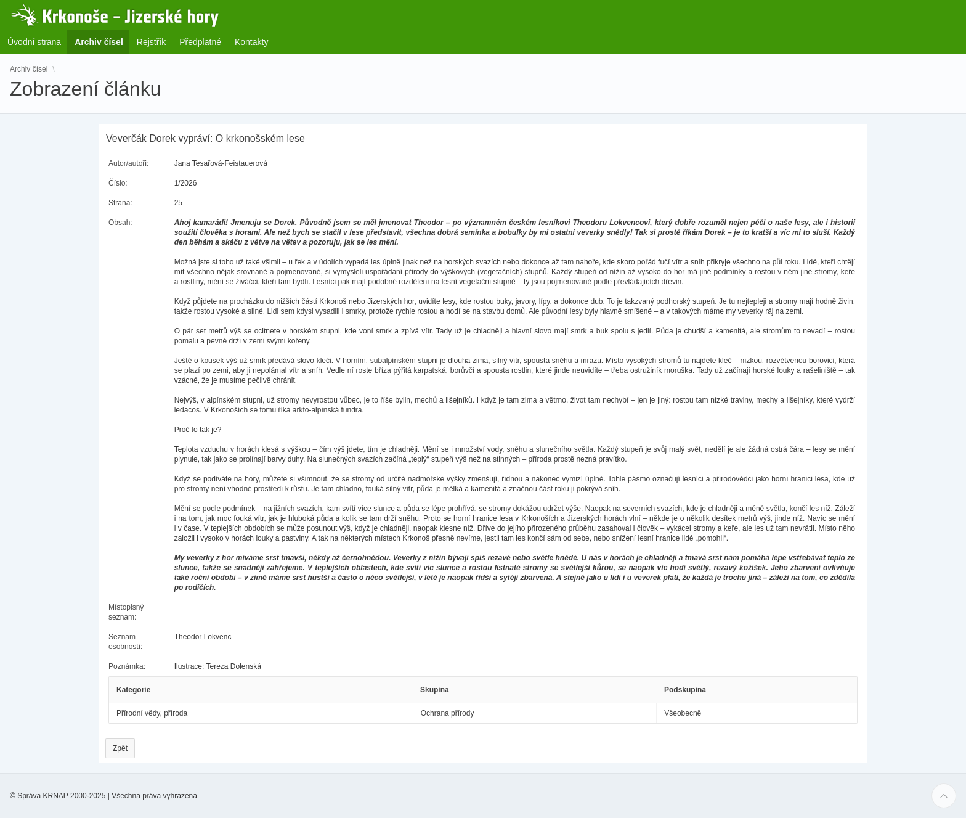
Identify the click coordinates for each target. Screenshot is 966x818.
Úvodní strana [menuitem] (34, 42)
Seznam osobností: (125, 641)
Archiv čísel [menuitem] (103, 41)
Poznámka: (126, 666)
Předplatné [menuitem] (200, 42)
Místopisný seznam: (126, 612)
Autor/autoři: (128, 163)
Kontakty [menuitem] (251, 42)
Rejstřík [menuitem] (151, 42)
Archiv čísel (28, 69)
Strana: (120, 202)
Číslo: (118, 183)
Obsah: (120, 222)
